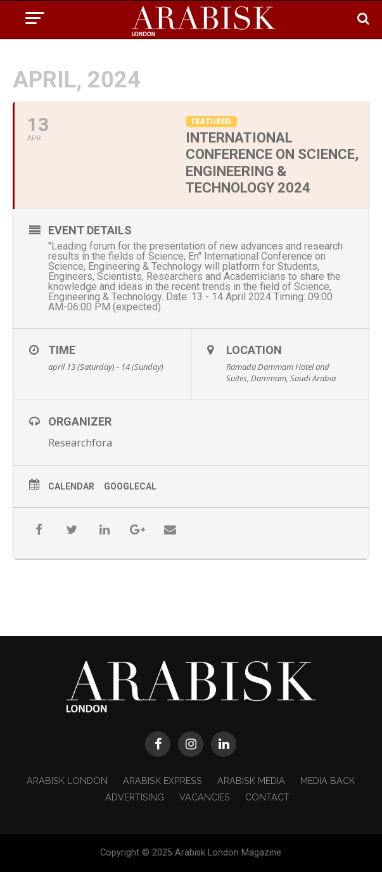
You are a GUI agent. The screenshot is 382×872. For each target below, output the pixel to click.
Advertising (134, 797)
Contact (267, 797)
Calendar (71, 486)
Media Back (327, 780)
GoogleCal (130, 486)
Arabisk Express (162, 780)
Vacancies (204, 797)
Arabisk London (67, 780)
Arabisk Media (251, 780)
